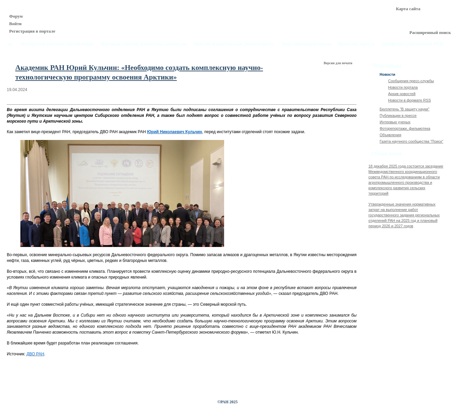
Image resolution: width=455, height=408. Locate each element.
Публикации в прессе (398, 115)
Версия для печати (338, 63)
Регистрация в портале (32, 31)
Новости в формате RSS (409, 100)
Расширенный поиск (430, 32)
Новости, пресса (357, 44)
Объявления (390, 135)
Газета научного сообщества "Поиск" (411, 141)
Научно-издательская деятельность (234, 44)
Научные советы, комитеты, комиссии (144, 44)
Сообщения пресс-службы (411, 81)
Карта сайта (408, 8)
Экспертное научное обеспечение (56, 44)
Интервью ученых (395, 122)
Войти (15, 23)
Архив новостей (402, 94)
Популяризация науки (306, 44)
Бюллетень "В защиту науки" (405, 109)
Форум (16, 16)
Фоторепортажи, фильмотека (405, 128)
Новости (387, 74)
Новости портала (403, 87)
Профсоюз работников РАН (413, 44)
